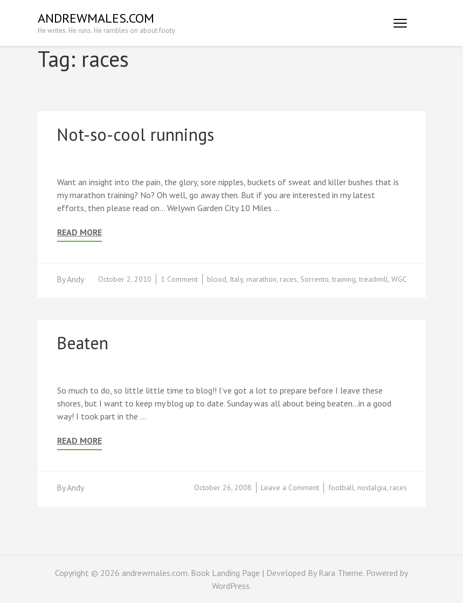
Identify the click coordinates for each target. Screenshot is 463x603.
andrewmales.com (96, 18)
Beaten (82, 342)
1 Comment (179, 279)
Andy (75, 279)
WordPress (231, 585)
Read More (79, 232)
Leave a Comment (290, 487)
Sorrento (314, 279)
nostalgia (371, 487)
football (341, 487)
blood (216, 279)
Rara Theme (341, 572)
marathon (261, 279)
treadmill (373, 279)
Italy (236, 279)
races (288, 279)
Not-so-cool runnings (135, 134)
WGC (399, 279)
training (344, 279)
